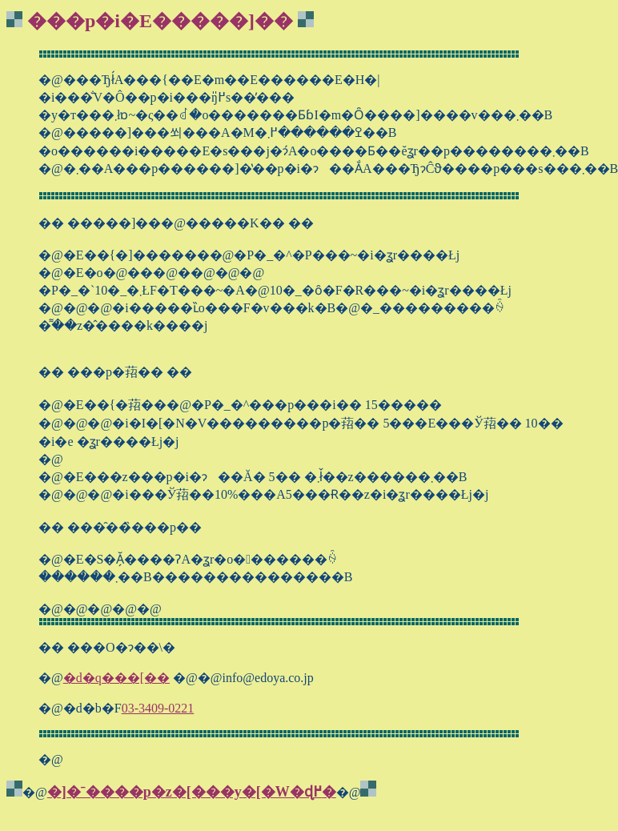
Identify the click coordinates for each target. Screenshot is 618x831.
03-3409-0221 (158, 708)
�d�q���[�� (116, 677)
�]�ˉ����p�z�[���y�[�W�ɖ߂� (191, 792)
